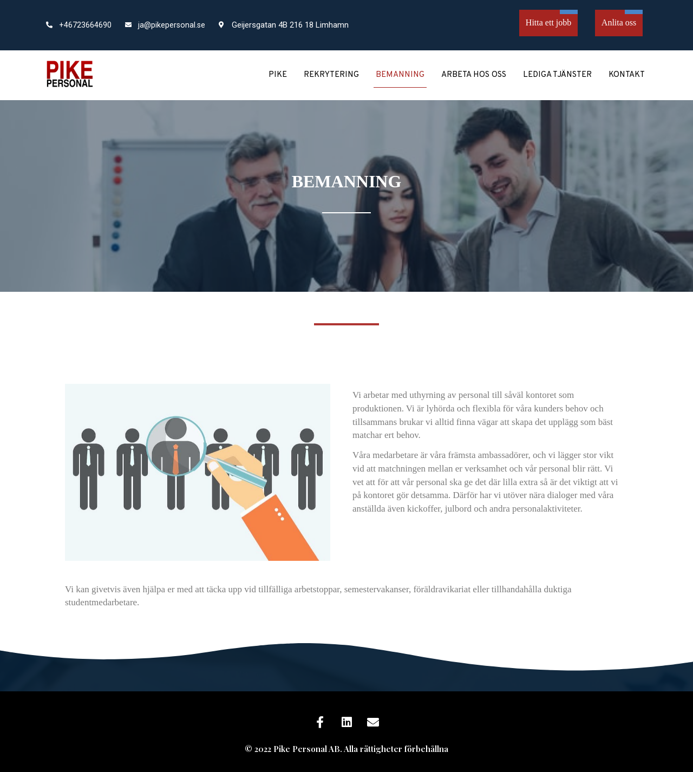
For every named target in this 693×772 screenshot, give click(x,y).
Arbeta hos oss (473, 75)
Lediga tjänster (557, 75)
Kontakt (627, 75)
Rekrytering (331, 75)
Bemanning (400, 75)
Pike (278, 75)
